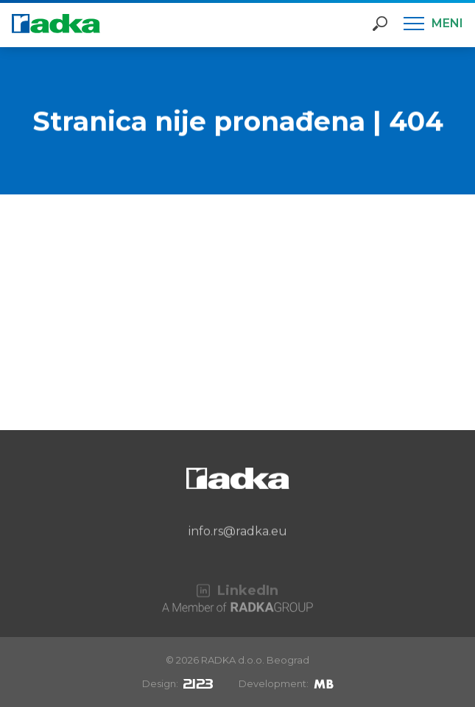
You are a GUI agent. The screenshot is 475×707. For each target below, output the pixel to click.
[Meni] (433, 24)
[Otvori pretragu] (380, 23)
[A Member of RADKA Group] (237, 612)
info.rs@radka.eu (238, 544)
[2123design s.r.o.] (198, 683)
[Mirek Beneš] (324, 683)
